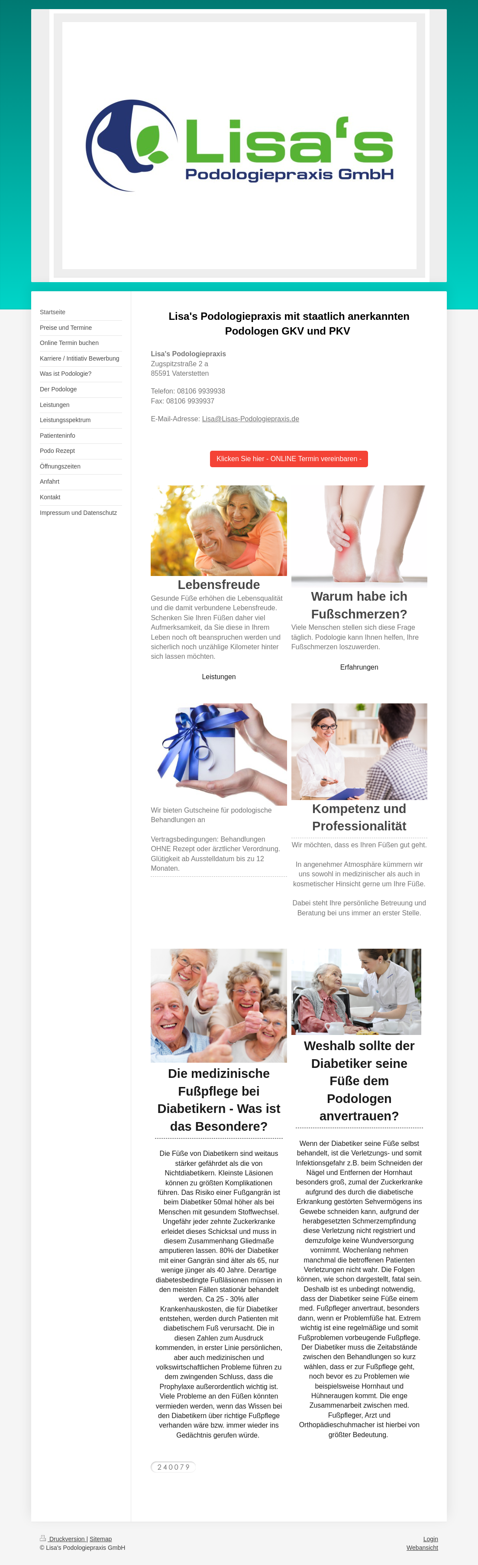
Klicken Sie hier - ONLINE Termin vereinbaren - (289, 458)
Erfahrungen (359, 667)
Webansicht (422, 1547)
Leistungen (219, 676)
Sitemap (101, 1539)
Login (430, 1539)
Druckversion (63, 1539)
